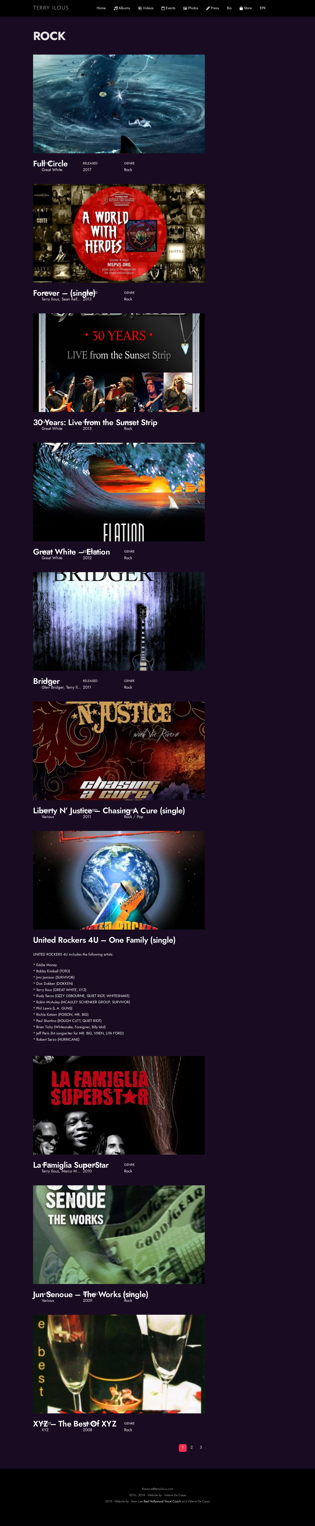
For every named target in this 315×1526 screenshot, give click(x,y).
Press (212, 8)
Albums (122, 8)
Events (168, 8)
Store (246, 8)
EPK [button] (263, 8)
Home (101, 8)
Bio (229, 8)
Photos (190, 8)
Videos (146, 8)
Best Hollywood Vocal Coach (162, 1501)
